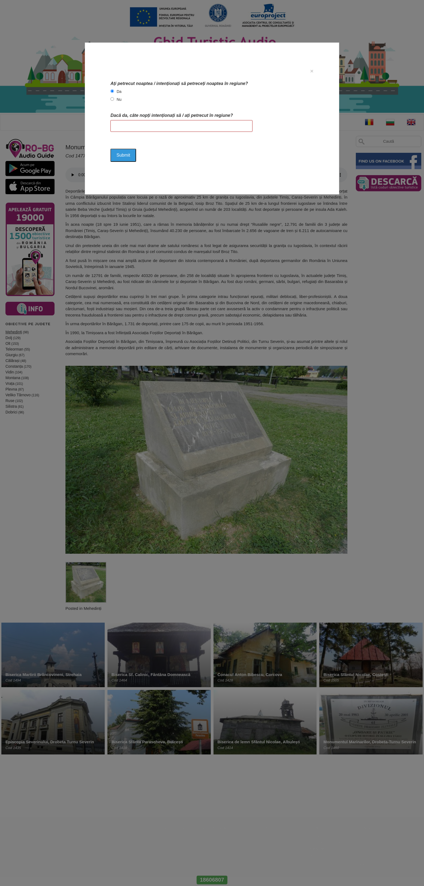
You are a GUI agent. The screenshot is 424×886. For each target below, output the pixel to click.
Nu (119, 99)
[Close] (311, 71)
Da (119, 91)
